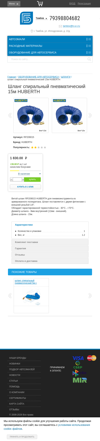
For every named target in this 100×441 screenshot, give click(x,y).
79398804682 (64, 18)
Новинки (14, 363)
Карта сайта (16, 404)
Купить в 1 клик (25, 187)
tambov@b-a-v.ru (71, 26)
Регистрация (84, 3)
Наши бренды (17, 358)
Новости (14, 375)
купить (32, 179)
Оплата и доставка (26, 261)
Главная (11, 77)
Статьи (13, 381)
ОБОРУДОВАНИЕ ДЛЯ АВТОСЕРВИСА (38, 77)
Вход (72, 3)
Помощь (14, 386)
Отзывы (20, 254)
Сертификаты (17, 398)
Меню (12, 3)
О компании (16, 392)
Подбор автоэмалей (22, 369)
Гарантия (20, 248)
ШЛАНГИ (66, 77)
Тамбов (40, 18)
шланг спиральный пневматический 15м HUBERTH (33, 79)
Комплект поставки (26, 242)
